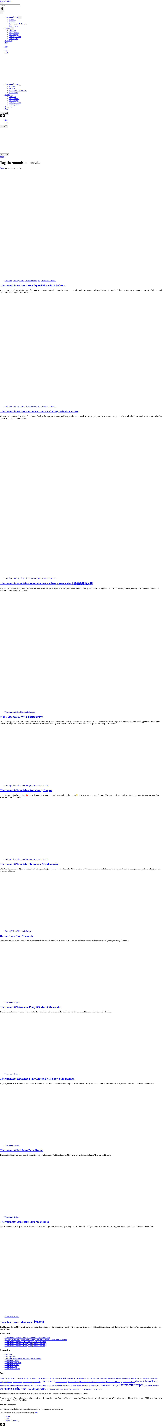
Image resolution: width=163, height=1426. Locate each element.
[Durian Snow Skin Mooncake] (34, 927)
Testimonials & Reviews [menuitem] (18, 24)
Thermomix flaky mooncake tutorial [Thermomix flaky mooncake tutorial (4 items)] (18, 1385)
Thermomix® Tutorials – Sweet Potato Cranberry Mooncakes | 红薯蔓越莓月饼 (46, 583)
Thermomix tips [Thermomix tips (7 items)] (65, 1389)
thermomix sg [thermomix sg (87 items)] (8, 1388)
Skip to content (5, 1)
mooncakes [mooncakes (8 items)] (28, 1382)
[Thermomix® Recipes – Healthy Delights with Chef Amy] (43, 277)
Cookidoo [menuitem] (12, 31)
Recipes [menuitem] (7, 28)
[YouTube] (4, 116)
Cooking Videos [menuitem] (15, 37)
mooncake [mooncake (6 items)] (9, 1382)
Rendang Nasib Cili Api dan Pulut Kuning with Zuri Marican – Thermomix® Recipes (36, 1340)
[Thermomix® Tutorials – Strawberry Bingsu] (43, 782)
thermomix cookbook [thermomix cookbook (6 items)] (129, 1382)
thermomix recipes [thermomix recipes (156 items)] (132, 1385)
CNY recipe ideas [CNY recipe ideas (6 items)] (41, 1378)
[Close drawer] (1, 13)
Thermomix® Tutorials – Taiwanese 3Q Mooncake (29, 864)
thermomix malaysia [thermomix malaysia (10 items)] (34, 1385)
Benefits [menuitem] (12, 22)
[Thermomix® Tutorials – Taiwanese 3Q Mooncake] (43, 855)
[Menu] (4, 126)
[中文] (6, 53)
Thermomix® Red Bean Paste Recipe (21, 1150)
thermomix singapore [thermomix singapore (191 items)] (30, 1388)
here (36, 1412)
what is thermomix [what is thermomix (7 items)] (92, 1389)
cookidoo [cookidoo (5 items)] (57, 1378)
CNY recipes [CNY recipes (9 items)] (50, 1378)
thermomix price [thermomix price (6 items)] (94, 1385)
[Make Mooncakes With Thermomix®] (43, 708)
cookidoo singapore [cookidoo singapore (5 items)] (83, 1378)
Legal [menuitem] (7, 1418)
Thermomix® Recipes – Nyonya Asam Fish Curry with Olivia (27, 1338)
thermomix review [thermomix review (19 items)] (151, 1385)
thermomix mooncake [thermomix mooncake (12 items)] (49, 1385)
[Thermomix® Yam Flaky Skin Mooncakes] (43, 1213)
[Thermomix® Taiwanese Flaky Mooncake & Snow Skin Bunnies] (43, 1070)
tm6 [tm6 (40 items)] (85, 1389)
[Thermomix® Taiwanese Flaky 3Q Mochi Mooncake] (43, 998)
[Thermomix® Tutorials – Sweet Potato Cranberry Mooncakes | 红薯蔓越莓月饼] (43, 574)
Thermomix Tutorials (48, 281)
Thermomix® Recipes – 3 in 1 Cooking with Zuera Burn (25, 1342)
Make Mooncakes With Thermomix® (21, 716)
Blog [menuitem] (6, 43)
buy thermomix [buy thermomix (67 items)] (8, 1377)
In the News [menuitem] (13, 26)
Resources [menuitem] (8, 41)
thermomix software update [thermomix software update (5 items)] (52, 1389)
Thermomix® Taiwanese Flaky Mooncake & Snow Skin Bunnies (37, 1078)
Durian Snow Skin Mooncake (17, 935)
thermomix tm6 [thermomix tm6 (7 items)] (74, 1389)
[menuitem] (20, 17)
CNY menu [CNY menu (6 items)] (32, 1378)
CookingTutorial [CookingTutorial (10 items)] (94, 1378)
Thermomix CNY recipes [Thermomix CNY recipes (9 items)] (114, 1382)
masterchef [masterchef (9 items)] (146, 1378)
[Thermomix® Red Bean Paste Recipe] (43, 1142)
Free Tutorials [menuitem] (14, 33)
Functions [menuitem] (12, 20)
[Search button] (2, 9)
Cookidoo (8, 281)
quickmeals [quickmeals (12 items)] (36, 1382)
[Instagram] (1, 116)
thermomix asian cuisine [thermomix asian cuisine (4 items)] (61, 1382)
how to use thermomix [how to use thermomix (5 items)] (137, 1378)
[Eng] (6, 50)
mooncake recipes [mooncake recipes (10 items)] (19, 1382)
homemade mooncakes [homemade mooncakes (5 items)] (124, 1378)
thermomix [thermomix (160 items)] (48, 1381)
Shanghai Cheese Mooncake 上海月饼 (22, 1321)
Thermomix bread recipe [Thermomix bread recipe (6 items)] (87, 1382)
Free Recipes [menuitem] (13, 35)
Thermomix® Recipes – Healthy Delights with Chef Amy (33, 285)
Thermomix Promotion (13, 1363)
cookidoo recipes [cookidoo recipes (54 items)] (69, 1378)
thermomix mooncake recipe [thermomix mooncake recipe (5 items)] (64, 1385)
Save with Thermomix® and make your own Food (23, 1359)
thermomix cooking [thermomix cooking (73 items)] (146, 1381)
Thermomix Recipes (32, 281)
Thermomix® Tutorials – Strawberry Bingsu (26, 790)
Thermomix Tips (11, 1367)
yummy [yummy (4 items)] (100, 1389)
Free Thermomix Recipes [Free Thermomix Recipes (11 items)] (109, 1378)
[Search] (4, 113)
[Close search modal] (1, 3)
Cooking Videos (18, 281)
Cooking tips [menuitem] (13, 39)
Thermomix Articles (12, 712)
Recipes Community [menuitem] (12, 1420)
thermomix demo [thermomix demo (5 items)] (4, 1385)
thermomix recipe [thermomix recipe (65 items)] (109, 1385)
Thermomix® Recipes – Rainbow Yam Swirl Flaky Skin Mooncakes (39, 411)
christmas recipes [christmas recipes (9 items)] (22, 1378)
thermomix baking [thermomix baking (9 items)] (74, 1382)
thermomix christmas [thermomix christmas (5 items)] (99, 1382)
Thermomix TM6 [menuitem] (11, 17)
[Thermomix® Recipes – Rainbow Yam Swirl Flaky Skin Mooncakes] (43, 403)
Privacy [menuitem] (7, 1416)
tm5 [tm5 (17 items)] (81, 1389)
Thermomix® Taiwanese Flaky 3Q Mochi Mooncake (30, 1007)
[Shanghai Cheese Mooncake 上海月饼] (43, 1313)
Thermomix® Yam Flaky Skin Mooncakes (24, 1221)
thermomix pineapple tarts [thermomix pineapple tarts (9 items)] (81, 1385)
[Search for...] (10, 5)
